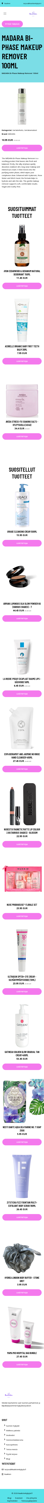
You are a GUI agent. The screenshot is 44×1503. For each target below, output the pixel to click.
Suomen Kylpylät (12, 1426)
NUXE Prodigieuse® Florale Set (22, 904)
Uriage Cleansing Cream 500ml (22, 531)
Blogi (8, 1459)
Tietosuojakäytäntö (29, 1501)
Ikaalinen (7, 3)
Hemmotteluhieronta (14, 1440)
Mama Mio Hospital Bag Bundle (22, 1352)
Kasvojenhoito (12, 1444)
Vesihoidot (10, 1435)
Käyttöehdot (12, 1501)
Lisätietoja (22, 148)
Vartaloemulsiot (30, 130)
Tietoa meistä (11, 1449)
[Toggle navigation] (5, 13)
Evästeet (19, 1498)
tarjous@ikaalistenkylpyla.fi (32, 3)
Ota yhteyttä (31, 1498)
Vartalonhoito (18, 130)
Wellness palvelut (13, 1430)
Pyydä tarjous (12, 24)
